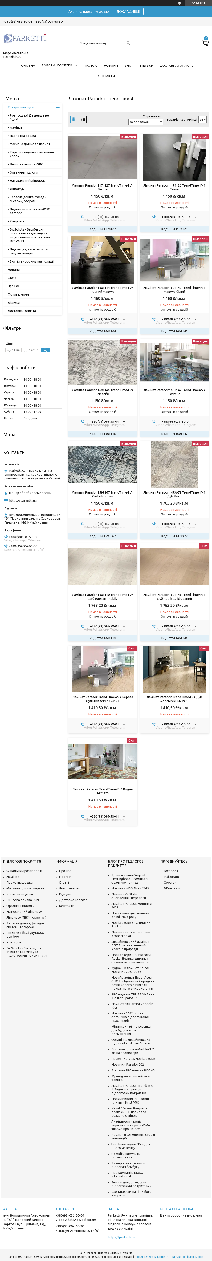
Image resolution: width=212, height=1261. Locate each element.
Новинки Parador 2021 (128, 1064)
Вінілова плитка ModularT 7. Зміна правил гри (132, 1051)
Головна (27, 65)
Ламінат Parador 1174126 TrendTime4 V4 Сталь (174, 187)
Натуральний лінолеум (27, 180)
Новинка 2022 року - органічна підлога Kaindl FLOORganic (130, 1016)
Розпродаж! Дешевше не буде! (29, 117)
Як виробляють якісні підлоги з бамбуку (128, 1165)
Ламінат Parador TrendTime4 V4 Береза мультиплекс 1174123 (102, 699)
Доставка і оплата (176, 65)
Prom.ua (127, 1253)
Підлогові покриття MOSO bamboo (30, 211)
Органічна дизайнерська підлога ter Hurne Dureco (130, 1041)
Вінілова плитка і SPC (26, 164)
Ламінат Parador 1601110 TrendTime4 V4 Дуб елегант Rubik (102, 596)
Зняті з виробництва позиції (32, 261)
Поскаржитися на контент (151, 1256)
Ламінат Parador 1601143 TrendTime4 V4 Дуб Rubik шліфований (174, 596)
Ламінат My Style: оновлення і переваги (128, 896)
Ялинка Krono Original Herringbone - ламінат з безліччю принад (129, 878)
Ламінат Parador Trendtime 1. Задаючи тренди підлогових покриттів (132, 1089)
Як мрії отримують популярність (125, 1155)
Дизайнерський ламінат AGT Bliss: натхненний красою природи (130, 945)
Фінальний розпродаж (24, 871)
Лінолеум (17, 189)
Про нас (90, 65)
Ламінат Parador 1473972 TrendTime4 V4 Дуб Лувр (174, 494)
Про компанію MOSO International (127, 1174)
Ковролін (17, 221)
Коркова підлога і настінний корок (32, 154)
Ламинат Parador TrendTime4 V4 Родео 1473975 (102, 791)
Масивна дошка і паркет (25, 888)
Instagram (171, 876)
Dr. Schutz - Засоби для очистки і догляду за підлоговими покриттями (26, 951)
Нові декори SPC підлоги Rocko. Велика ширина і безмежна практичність (131, 958)
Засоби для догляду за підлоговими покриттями (131, 1184)
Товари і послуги (57, 65)
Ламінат (16, 127)
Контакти (106, 76)
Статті (12, 278)
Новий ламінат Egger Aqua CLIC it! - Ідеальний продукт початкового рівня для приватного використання (132, 983)
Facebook (171, 871)
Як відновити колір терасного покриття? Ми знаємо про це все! (130, 1125)
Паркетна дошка (23, 136)
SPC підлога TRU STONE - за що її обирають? (132, 996)
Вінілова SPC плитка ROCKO (133, 1070)
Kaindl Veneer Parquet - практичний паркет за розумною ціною (129, 1111)
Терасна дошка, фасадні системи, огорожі (28, 199)
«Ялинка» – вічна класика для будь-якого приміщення (131, 1030)
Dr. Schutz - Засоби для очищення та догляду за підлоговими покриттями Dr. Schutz (30, 235)
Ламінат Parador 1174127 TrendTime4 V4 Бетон (102, 187)
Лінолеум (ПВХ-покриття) (26, 917)
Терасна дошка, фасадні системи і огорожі (25, 925)
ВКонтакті (172, 888)
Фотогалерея (18, 294)
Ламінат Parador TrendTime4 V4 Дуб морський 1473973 (174, 699)
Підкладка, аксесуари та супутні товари (29, 251)
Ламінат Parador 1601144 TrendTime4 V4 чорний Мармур (102, 289)
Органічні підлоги (24, 172)
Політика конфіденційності (187, 1256)
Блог (128, 65)
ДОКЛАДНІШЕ (128, 11)
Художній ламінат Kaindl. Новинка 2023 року (130, 969)
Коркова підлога (19, 894)
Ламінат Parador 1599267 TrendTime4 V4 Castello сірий (102, 494)
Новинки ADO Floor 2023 (130, 888)
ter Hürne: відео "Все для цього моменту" (130, 1146)
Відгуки (146, 65)
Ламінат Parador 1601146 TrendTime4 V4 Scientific (102, 392)
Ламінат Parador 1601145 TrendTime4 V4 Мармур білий (174, 289)
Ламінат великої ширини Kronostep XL (130, 934)
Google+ (170, 882)
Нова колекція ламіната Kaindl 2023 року (130, 915)
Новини (111, 65)
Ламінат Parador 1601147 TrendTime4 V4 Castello (174, 392)
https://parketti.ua (23, 500)
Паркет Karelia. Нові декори (133, 1058)
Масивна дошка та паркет (30, 144)
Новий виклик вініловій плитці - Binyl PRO (130, 1100)
